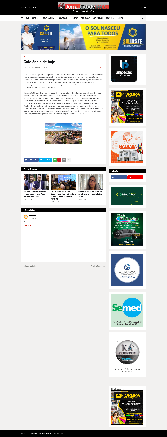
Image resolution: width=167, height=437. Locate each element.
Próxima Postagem (98, 266)
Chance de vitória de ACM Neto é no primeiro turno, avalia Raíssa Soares (90, 194)
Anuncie (35, 7)
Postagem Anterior (29, 266)
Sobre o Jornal (26, 7)
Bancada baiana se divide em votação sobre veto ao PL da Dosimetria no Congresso (35, 194)
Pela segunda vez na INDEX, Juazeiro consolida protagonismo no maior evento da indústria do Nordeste (63, 195)
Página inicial (28, 57)
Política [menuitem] (75, 18)
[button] (23, 18)
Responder (27, 225)
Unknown (32, 216)
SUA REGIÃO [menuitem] (63, 18)
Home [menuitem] (27, 18)
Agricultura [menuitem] (98, 18)
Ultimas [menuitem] (35, 18)
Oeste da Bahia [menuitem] (48, 18)
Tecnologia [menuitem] (85, 18)
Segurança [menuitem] (110, 18)
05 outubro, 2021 (34, 218)
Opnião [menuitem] (120, 18)
